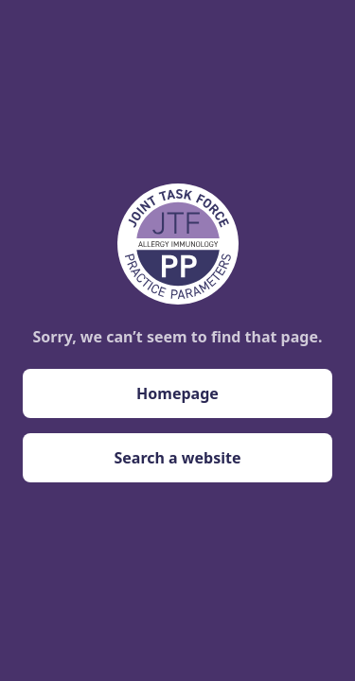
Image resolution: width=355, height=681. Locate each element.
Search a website (177, 457)
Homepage (177, 393)
